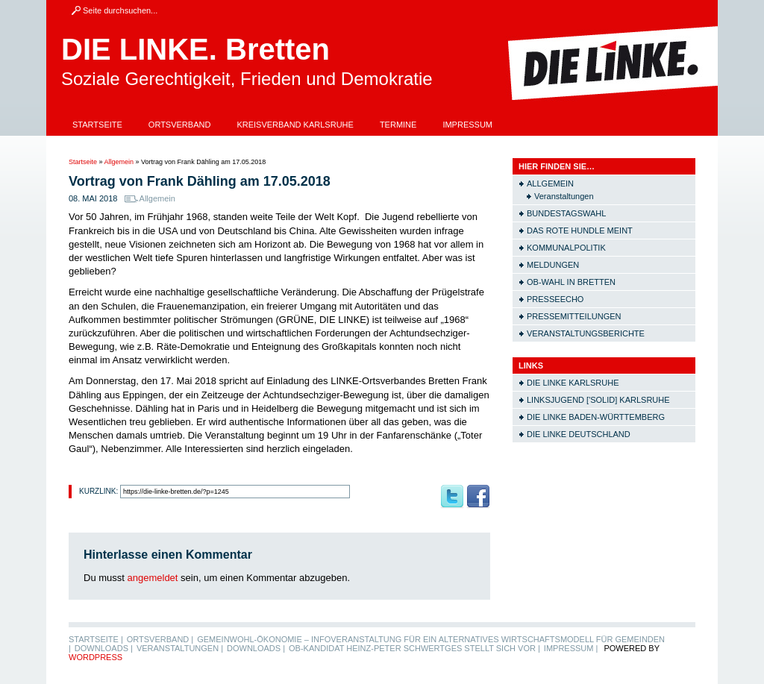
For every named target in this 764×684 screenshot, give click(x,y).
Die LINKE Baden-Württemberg (596, 416)
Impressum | (571, 648)
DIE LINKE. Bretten (195, 49)
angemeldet (153, 577)
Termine (398, 124)
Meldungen (553, 264)
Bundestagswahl (566, 213)
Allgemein (119, 162)
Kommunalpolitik (566, 247)
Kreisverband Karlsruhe (295, 124)
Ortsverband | (160, 639)
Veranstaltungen (564, 196)
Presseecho (555, 299)
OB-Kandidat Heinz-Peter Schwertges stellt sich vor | (414, 648)
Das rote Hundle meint (580, 230)
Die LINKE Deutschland (578, 434)
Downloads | (104, 648)
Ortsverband (179, 124)
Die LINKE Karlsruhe (573, 382)
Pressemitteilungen (574, 316)
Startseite (97, 124)
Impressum (467, 124)
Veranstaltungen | (180, 648)
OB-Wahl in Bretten (571, 281)
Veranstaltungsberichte (586, 333)
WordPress (95, 657)
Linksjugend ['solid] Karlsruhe (598, 399)
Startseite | (96, 639)
